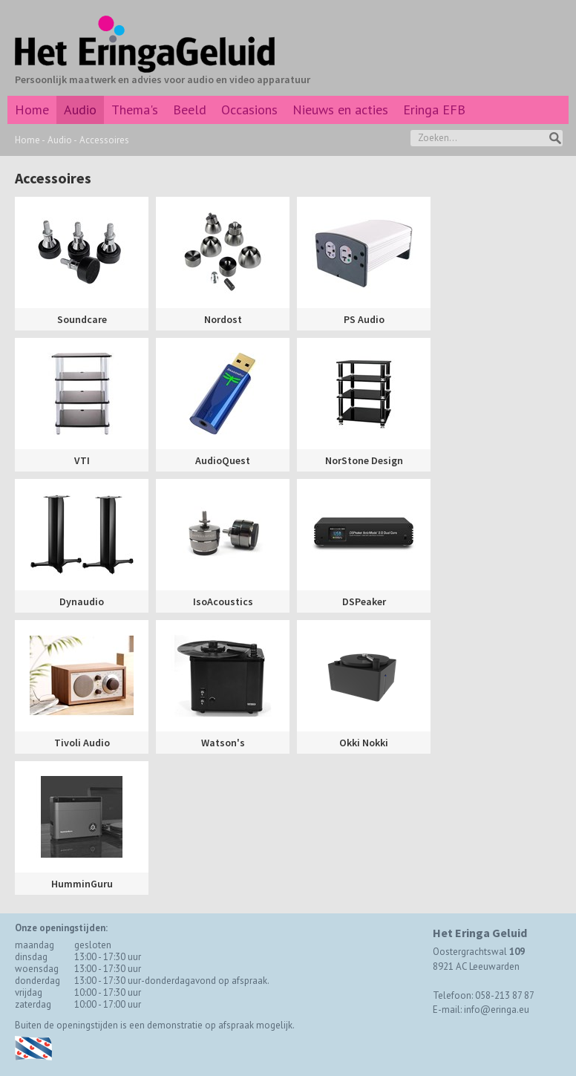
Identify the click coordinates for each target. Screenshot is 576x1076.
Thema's (134, 109)
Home (32, 109)
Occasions (249, 109)
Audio (80, 109)
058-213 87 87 (504, 995)
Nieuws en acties (340, 109)
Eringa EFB (434, 109)
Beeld (189, 109)
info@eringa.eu (496, 1009)
